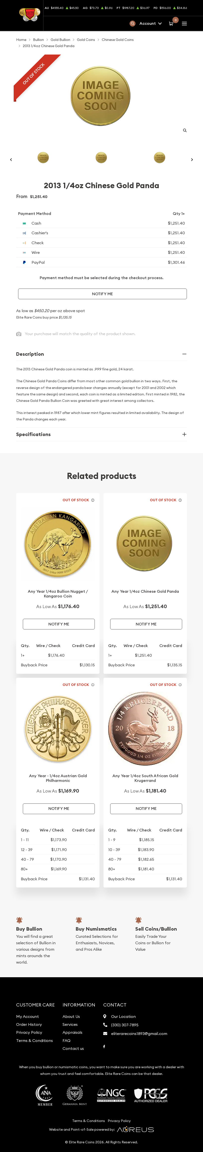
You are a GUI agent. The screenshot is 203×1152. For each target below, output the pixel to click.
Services (70, 1024)
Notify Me (102, 293)
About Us (71, 1016)
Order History (29, 1024)
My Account (27, 1016)
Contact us (73, 1048)
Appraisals (72, 1032)
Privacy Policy (29, 1032)
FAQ (66, 1040)
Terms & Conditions (34, 1040)
